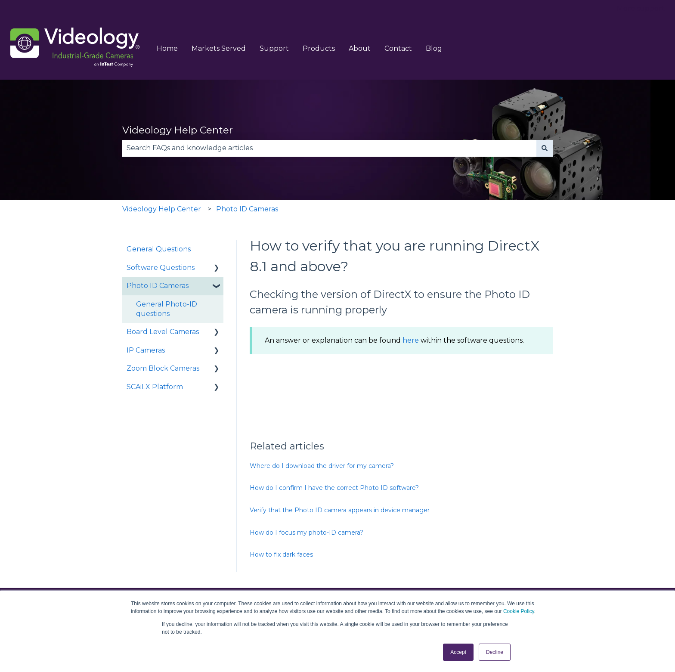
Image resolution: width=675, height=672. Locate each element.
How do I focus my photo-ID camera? (306, 532)
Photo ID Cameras (247, 209)
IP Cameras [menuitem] (146, 350)
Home (167, 48)
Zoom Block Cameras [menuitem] (163, 368)
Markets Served (219, 48)
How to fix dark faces (281, 554)
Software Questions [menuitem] (161, 267)
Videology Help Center (177, 130)
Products (319, 48)
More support (641, 8)
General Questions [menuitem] (159, 249)
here (411, 340)
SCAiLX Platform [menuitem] (155, 387)
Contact (398, 48)
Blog (434, 48)
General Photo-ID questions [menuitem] (166, 309)
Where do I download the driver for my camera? (322, 466)
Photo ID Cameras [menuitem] (158, 286)
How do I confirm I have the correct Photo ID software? (334, 488)
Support (274, 48)
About (360, 48)
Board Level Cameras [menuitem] (163, 332)
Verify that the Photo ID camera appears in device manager (340, 510)
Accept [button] (458, 652)
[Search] (544, 148)
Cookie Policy (518, 611)
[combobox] (329, 148)
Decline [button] (494, 652)
